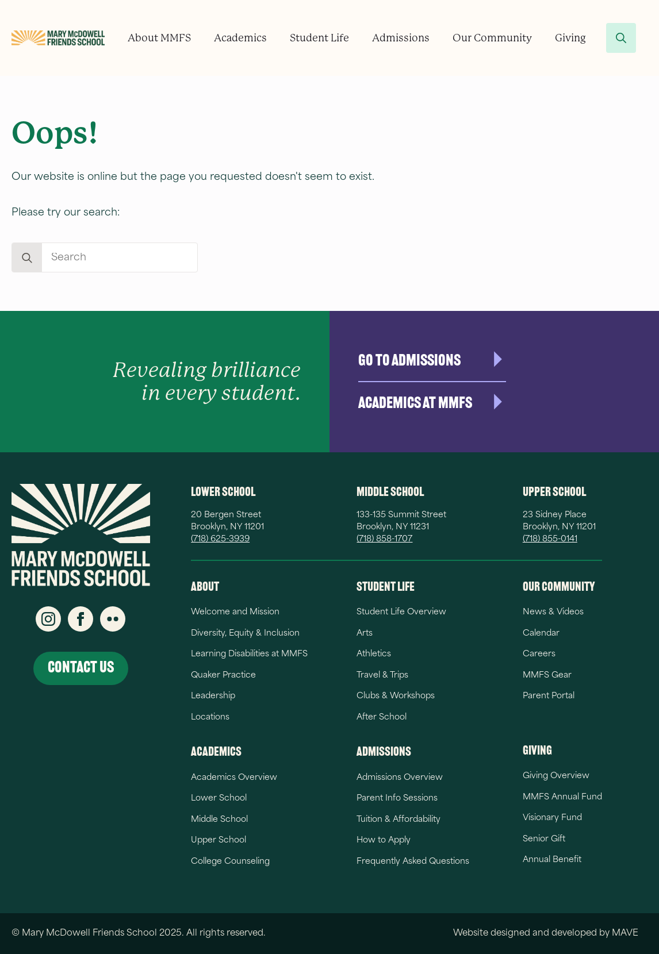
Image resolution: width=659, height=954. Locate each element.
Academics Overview (234, 778)
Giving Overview (556, 776)
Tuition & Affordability (398, 819)
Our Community (492, 38)
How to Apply (384, 840)
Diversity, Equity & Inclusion (245, 633)
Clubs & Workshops (396, 696)
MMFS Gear (547, 675)
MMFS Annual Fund (562, 797)
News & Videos (553, 612)
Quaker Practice (223, 675)
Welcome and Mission (235, 612)
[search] (27, 258)
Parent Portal (548, 696)
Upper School (218, 840)
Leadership (213, 696)
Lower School (219, 798)
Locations (210, 717)
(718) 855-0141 (550, 539)
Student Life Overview (401, 612)
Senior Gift (544, 839)
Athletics (374, 654)
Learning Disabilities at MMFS (249, 654)
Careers (539, 654)
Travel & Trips (382, 675)
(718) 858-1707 (384, 539)
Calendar (541, 633)
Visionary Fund (552, 818)
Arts (365, 633)
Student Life (319, 38)
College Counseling (230, 861)
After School (382, 717)
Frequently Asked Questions (413, 861)
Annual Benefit (552, 860)
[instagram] (48, 619)
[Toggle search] (621, 38)
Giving (570, 38)
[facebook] (80, 619)
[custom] (112, 619)
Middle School (219, 819)
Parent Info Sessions (397, 798)
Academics (240, 38)
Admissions (401, 38)
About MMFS (159, 38)
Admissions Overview (400, 778)
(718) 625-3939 (220, 539)
